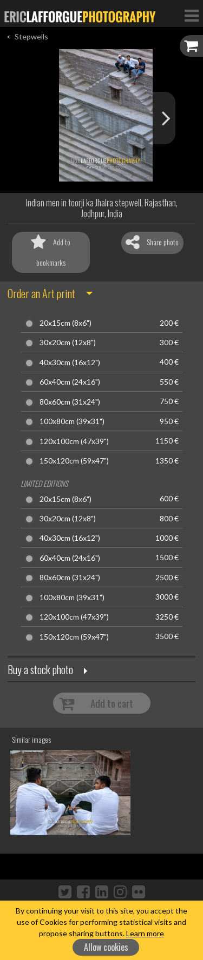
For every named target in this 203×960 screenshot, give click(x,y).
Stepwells (31, 36)
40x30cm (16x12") (70, 362)
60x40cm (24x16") (70, 382)
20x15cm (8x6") (65, 323)
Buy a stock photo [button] (40, 669)
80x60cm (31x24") (70, 402)
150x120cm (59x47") (74, 460)
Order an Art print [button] (41, 293)
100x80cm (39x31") (72, 421)
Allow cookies (106, 947)
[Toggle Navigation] (191, 15)
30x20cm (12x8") (68, 342)
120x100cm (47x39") (74, 441)
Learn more (145, 933)
